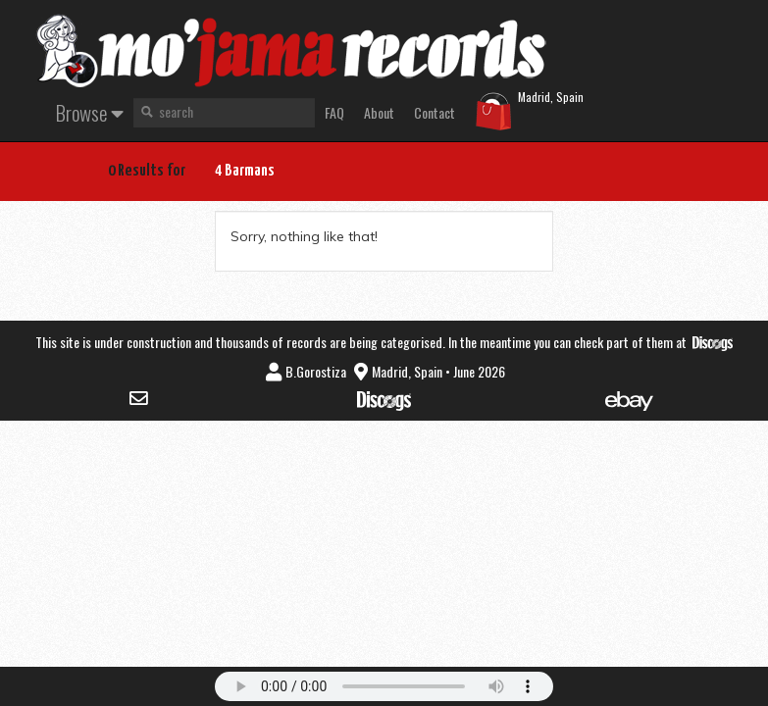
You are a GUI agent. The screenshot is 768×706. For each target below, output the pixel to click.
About (379, 112)
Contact (434, 112)
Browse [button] (90, 112)
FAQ (334, 112)
